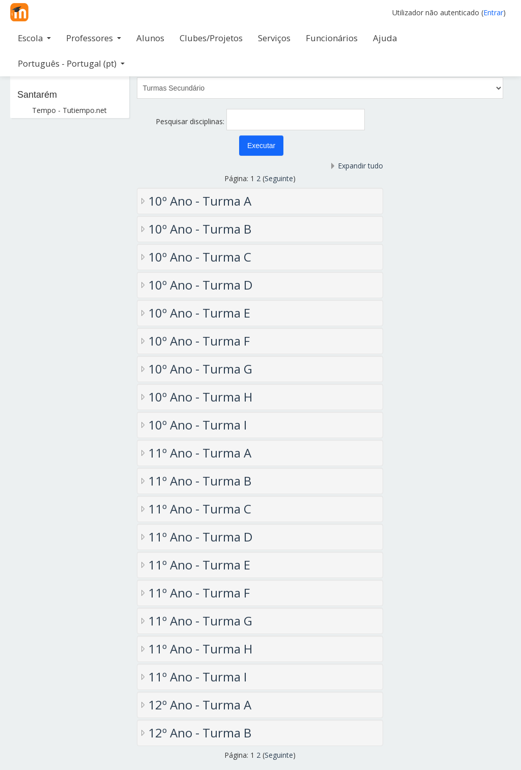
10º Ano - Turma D (200, 284)
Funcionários (332, 38)
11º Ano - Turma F (199, 592)
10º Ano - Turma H (200, 396)
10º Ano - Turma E (199, 312)
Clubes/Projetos (211, 38)
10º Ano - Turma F (199, 340)
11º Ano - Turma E (199, 564)
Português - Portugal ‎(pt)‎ (71, 63)
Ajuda (385, 38)
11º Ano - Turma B (199, 480)
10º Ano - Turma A (199, 200)
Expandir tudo (360, 165)
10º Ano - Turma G (200, 368)
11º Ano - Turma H (200, 648)
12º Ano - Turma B (199, 732)
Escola (34, 38)
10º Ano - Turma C (199, 256)
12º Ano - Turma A (199, 704)
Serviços (274, 38)
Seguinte (279, 178)
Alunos (150, 38)
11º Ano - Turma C (199, 508)
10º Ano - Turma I (197, 424)
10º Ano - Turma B (199, 228)
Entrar (493, 12)
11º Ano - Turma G (200, 620)
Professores (93, 38)
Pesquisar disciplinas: (191, 121)
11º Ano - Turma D (200, 536)
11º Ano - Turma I (197, 676)
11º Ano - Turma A (199, 452)
